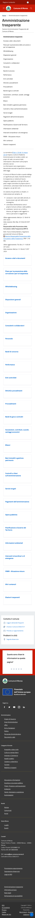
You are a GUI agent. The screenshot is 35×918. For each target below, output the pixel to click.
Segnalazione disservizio (12, 871)
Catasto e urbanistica (11, 761)
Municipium (23, 912)
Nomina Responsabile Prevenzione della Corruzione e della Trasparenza (16, 237)
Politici (6, 731)
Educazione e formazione (12, 780)
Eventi (6, 828)
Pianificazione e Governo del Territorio (15, 125)
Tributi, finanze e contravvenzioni (14, 786)
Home (4, 15)
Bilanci (5, 101)
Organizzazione (8, 59)
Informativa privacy (10, 890)
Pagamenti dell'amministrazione (13, 117)
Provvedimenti (8, 87)
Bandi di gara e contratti (11, 91)
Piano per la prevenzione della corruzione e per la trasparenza (17, 46)
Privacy (4, 910)
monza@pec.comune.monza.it (14, 854)
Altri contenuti (8, 140)
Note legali (7, 893)
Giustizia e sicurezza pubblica (13, 783)
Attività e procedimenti (10, 83)
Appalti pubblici (9, 758)
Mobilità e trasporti (10, 767)
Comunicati (7, 810)
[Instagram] (19, 707)
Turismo (6, 764)
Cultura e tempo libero (11, 752)
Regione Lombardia (9, 2)
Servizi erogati (8, 113)
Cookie (4, 912)
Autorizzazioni (8, 795)
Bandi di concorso (8, 71)
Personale (6, 67)
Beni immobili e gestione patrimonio (14, 105)
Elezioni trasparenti (9, 144)
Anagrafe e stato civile (11, 749)
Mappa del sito (6, 914)
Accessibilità (6, 907)
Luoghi (6, 825)
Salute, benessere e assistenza (14, 792)
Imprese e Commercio (11, 755)
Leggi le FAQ (8, 874)
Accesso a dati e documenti (12, 41)
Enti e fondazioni (9, 728)
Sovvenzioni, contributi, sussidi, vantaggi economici (16, 96)
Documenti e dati (9, 737)
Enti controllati (8, 79)
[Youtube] (14, 707)
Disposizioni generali (9, 55)
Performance (7, 75)
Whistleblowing (8, 51)
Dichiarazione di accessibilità (13, 896)
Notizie (6, 807)
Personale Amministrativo (12, 734)
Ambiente (7, 789)
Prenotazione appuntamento (13, 868)
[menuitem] (17, 40)
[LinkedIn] (24, 707)
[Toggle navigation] (4, 8)
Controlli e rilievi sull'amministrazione (15, 109)
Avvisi (6, 813)
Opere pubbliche (8, 121)
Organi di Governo (10, 719)
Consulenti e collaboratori (11, 63)
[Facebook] (4, 707)
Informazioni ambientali (10, 128)
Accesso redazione (28, 913)
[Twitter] (9, 707)
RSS (3, 905)
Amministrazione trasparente (12, 37)
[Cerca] (31, 8)
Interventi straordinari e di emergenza (15, 132)
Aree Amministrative (11, 722)
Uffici (6, 725)
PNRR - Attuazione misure (11, 136)
